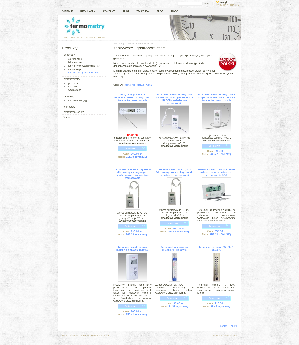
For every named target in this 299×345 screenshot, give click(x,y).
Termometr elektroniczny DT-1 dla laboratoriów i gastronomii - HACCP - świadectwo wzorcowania (174, 99)
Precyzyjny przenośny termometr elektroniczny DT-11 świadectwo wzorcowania (132, 97)
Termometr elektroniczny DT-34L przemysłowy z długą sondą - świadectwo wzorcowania (174, 172)
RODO (175, 11)
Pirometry (67, 117)
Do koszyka (130, 148)
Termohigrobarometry (73, 112)
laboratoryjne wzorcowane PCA (84, 66)
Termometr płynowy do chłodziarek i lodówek (174, 248)
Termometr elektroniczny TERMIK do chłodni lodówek (132, 248)
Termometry (69, 55)
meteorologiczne (76, 69)
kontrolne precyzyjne (78, 100)
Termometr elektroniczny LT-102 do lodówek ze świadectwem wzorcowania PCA (216, 172)
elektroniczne (75, 59)
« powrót (222, 326)
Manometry (68, 96)
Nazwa (140, 85)
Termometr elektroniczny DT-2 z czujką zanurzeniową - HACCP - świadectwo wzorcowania (216, 97)
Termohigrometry (71, 79)
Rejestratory (69, 106)
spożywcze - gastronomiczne (83, 72)
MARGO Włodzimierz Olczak (96, 335)
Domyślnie (129, 85)
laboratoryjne (75, 62)
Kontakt (109, 11)
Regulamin (87, 11)
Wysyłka (142, 11)
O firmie (67, 11)
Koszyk (223, 2)
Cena (149, 85)
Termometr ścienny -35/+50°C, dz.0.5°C (216, 248)
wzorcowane (74, 90)
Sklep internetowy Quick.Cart (225, 335)
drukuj (234, 326)
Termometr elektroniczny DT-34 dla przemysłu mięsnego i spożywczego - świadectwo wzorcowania (132, 173)
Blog (159, 11)
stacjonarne (74, 86)
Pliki (125, 11)
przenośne (73, 83)
